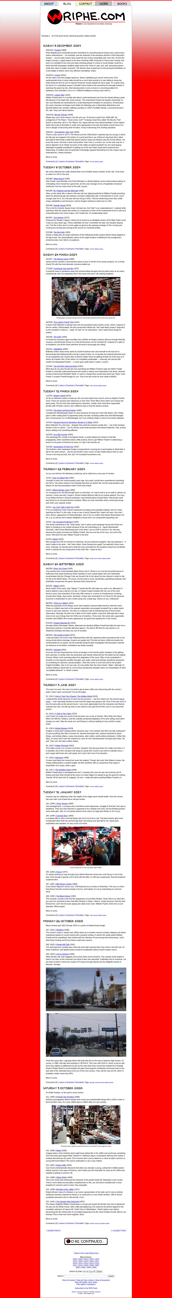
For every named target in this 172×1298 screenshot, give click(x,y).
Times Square (62, 804)
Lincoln (57, 75)
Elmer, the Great (60, 569)
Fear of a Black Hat (60, 478)
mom (95, 558)
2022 (97, 1259)
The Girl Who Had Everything (65, 366)
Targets (57, 50)
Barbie (55, 539)
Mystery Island (59, 396)
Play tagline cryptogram (86, 1284)
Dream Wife (61, 1165)
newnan (102, 1082)
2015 (80, 1263)
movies (92, 161)
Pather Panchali (61, 746)
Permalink (79, 161)
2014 (86, 1263)
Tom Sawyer (58, 218)
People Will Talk (62, 945)
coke (91, 385)
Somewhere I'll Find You (63, 447)
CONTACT (85, 1292)
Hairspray (59, 758)
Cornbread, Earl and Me (63, 269)
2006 (78, 1267)
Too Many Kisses (63, 896)
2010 (80, 1265)
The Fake (57, 337)
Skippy (56, 586)
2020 (80, 1261)
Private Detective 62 (61, 623)
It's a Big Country (60, 435)
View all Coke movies (85, 1280)
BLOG (79, 1292)
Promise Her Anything (65, 1097)
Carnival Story (62, 816)
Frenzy (59, 872)
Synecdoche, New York (63, 132)
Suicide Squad (59, 205)
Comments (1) (51, 161)
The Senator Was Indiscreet (67, 1202)
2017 (97, 1261)
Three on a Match (60, 603)
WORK (92, 1292)
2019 (86, 1261)
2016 (75, 1263)
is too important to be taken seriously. (94, 24)
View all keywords (102, 1280)
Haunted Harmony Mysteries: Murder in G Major (72, 422)
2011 (75, 1265)
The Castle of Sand (61, 635)
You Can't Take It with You (63, 507)
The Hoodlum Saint (63, 770)
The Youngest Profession (62, 522)
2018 (91, 1261)
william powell (99, 161)
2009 (86, 1265)
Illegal (58, 1151)
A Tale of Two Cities (63, 714)
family (91, 558)
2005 (83, 1267)
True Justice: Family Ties (63, 322)
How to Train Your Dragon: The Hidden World (73, 696)
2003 (94, 1267)
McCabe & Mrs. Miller (65, 1189)
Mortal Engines (61, 728)
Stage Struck (58, 179)
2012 (97, 1263)
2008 (91, 1265)
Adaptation (57, 349)
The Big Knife (58, 232)
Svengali (56, 650)
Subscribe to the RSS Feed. (86, 1288)
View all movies (68, 1280)
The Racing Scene (61, 259)
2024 (86, 1259)
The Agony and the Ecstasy (64, 410)
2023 (91, 1259)
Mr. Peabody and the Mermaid (65, 191)
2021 (75, 1261)
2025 (80, 1259)
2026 (75, 1259)
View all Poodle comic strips (86, 1282)
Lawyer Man (59, 95)
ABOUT (74, 1292)
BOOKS (97, 1292)
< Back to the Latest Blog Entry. (86, 1253)
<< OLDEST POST (118, 1231)
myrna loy (98, 1223)
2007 (97, 1265)
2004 (89, 1267)
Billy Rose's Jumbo (64, 884)
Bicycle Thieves (60, 115)
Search (99, 1272)
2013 (91, 1263)
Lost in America (62, 954)
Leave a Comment (66, 161)
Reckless (60, 930)
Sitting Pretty (61, 1177)
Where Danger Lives (60, 490)
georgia (92, 1082)
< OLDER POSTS (53, 1231)
